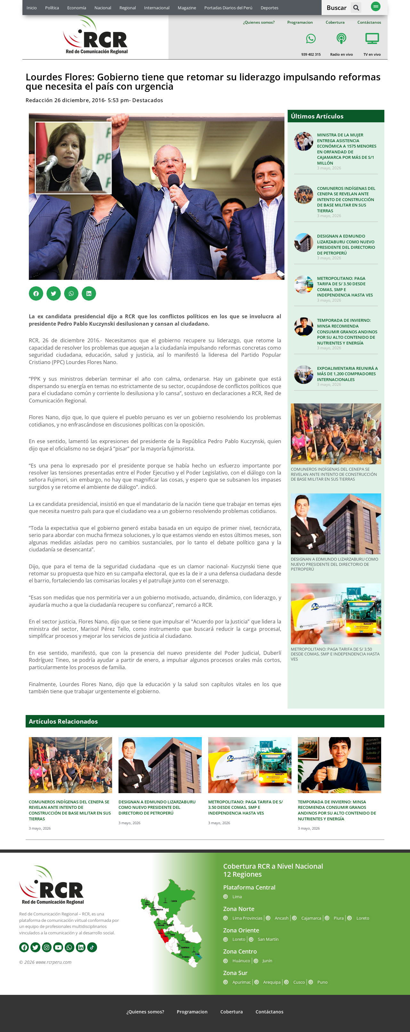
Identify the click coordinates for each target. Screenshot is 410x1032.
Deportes (269, 8)
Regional (127, 8)
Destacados (147, 100)
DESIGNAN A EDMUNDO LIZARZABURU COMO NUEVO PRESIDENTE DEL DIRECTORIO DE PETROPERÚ (346, 244)
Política (52, 8)
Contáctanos (369, 22)
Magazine (187, 8)
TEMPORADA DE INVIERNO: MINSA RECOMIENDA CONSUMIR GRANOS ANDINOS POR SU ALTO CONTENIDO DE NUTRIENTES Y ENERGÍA (347, 331)
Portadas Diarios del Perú (228, 8)
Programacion (300, 22)
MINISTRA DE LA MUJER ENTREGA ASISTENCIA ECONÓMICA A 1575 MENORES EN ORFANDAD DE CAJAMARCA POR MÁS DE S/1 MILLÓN (346, 149)
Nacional (102, 8)
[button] (356, 7)
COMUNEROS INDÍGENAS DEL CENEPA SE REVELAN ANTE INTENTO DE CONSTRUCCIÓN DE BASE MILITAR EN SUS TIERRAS (346, 199)
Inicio (32, 8)
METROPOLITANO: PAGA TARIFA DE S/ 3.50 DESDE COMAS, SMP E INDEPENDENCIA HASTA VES (345, 286)
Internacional (156, 8)
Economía (76, 8)
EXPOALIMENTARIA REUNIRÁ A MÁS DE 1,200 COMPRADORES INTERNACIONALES (347, 373)
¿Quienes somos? (259, 22)
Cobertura (335, 22)
